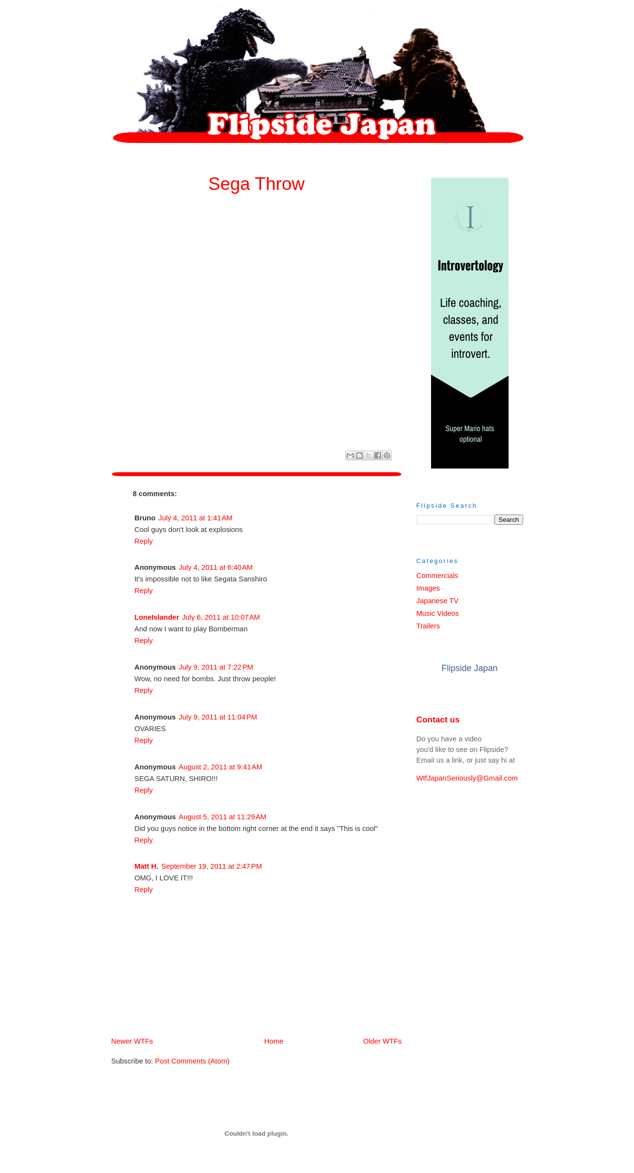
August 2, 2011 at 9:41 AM (221, 767)
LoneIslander (157, 617)
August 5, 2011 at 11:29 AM (222, 817)
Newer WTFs (132, 1041)
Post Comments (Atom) (192, 1061)
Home (258, 1041)
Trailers (428, 626)
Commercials (437, 575)
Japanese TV (438, 601)
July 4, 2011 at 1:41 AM (195, 518)
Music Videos (438, 613)
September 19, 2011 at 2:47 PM (211, 866)
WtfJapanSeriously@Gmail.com (467, 778)
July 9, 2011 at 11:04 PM (218, 717)
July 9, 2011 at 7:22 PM (216, 667)
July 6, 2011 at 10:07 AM (221, 617)
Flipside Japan (469, 668)
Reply (144, 541)
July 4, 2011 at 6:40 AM (216, 567)
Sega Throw (256, 183)
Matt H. (146, 866)
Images (428, 588)
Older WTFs (382, 1041)
